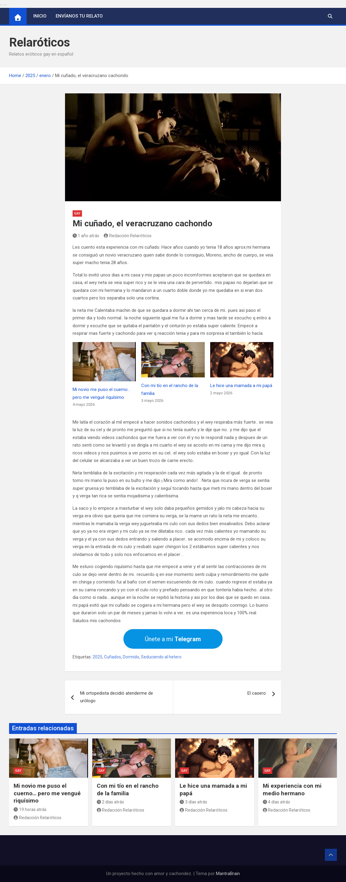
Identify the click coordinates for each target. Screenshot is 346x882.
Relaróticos (39, 42)
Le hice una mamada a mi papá (241, 385)
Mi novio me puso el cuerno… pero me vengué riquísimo (47, 793)
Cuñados (112, 656)
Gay (77, 213)
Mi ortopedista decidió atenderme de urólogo (116, 697)
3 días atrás (193, 802)
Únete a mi (173, 639)
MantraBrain (228, 873)
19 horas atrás (30, 809)
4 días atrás (276, 802)
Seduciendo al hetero (161, 656)
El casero (256, 693)
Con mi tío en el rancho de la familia (127, 789)
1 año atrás (86, 235)
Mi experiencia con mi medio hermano (292, 789)
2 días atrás (110, 802)
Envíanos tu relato (79, 16)
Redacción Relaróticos (128, 235)
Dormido (131, 656)
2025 (97, 656)
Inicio (40, 16)
